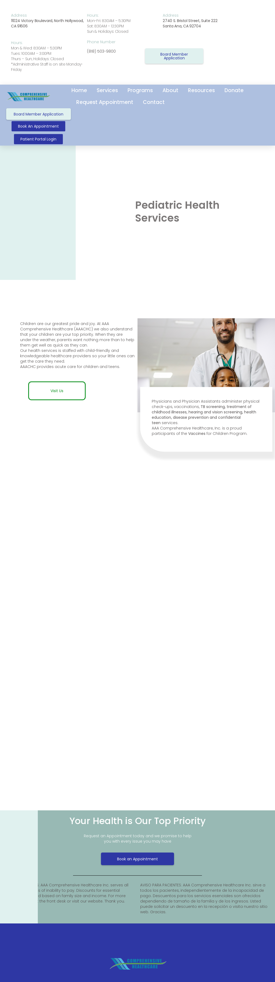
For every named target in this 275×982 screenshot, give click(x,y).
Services (107, 90)
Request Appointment (104, 102)
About (170, 90)
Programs (140, 90)
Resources (201, 90)
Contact (154, 102)
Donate (234, 90)
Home (79, 90)
